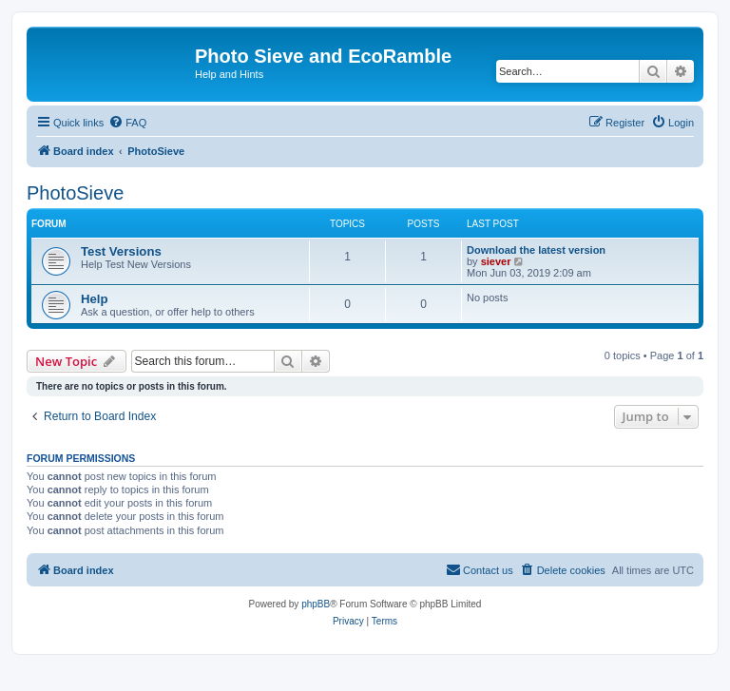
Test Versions (121, 251)
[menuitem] (127, 122)
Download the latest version (536, 250)
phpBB (315, 604)
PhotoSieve (75, 192)
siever (496, 261)
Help (94, 299)
